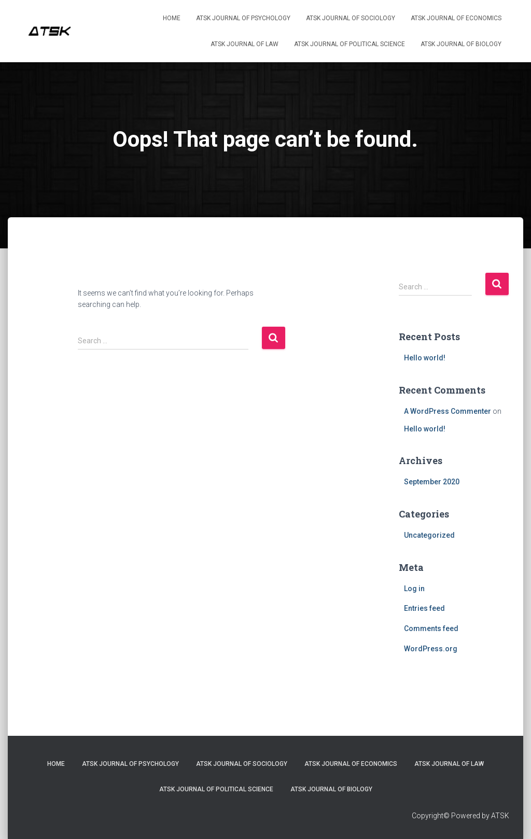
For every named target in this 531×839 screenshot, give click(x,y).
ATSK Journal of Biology (461, 44)
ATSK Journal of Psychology (243, 18)
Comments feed (431, 628)
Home (171, 18)
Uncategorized (429, 535)
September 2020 (431, 482)
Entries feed (424, 608)
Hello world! (424, 358)
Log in (414, 588)
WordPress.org (430, 649)
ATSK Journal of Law (244, 44)
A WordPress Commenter (447, 411)
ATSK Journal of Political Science (349, 44)
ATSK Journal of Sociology (350, 18)
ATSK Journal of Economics (456, 18)
